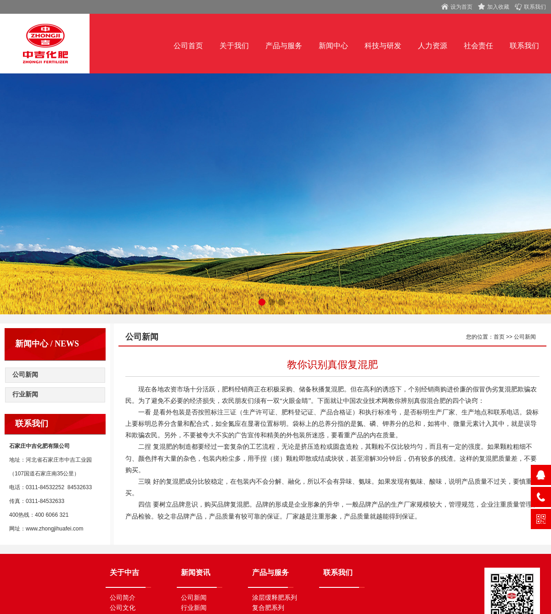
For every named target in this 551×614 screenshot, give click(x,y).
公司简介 (122, 597)
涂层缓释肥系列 (274, 597)
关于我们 (234, 46)
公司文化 (122, 607)
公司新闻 (25, 374)
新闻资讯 (199, 572)
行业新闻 (25, 394)
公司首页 (188, 46)
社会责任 (478, 46)
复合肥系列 (268, 607)
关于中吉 (124, 572)
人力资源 (432, 46)
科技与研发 (383, 46)
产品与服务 (283, 46)
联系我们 (524, 46)
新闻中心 (333, 46)
